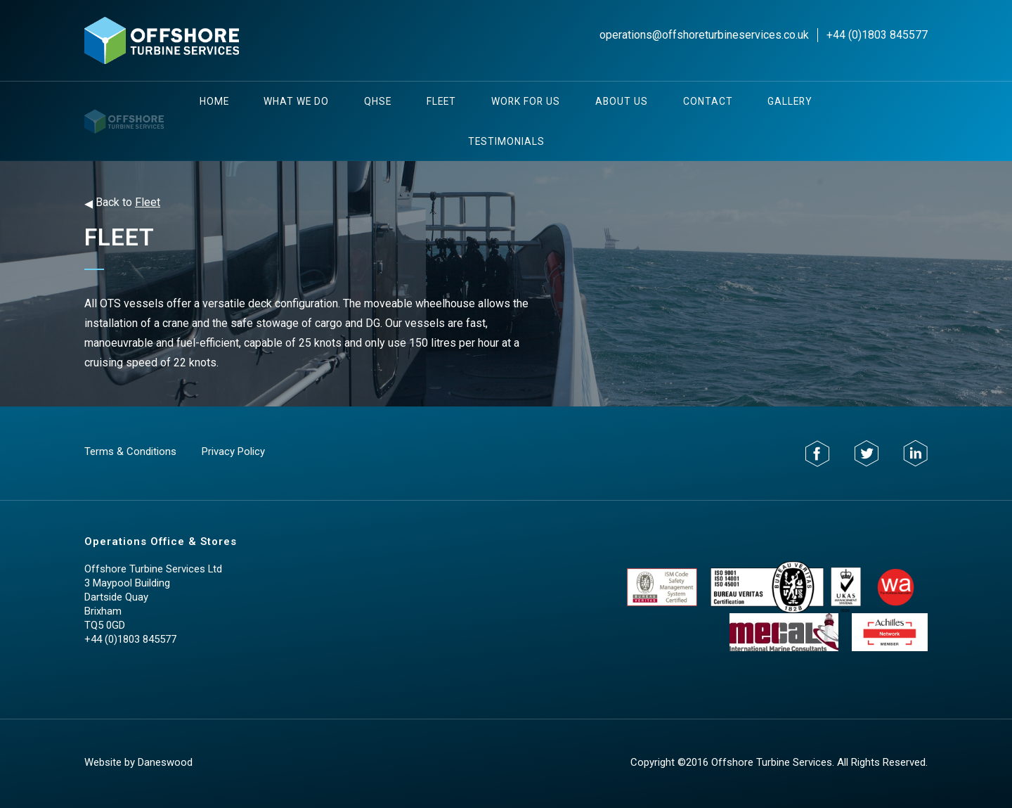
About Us (621, 101)
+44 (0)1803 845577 (877, 34)
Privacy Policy (233, 451)
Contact (708, 101)
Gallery (789, 101)
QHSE (377, 101)
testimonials (506, 141)
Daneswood (165, 762)
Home (214, 101)
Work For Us (525, 101)
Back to (122, 203)
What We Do (296, 101)
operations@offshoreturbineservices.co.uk (704, 34)
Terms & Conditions (130, 451)
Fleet (441, 101)
